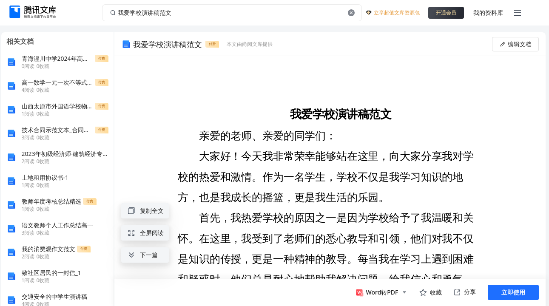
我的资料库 (488, 12)
